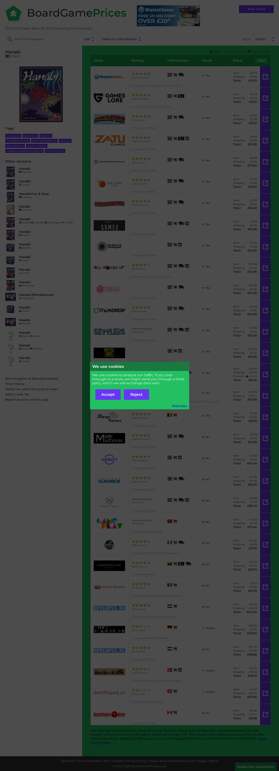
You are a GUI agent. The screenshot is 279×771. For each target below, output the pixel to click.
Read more (179, 405)
